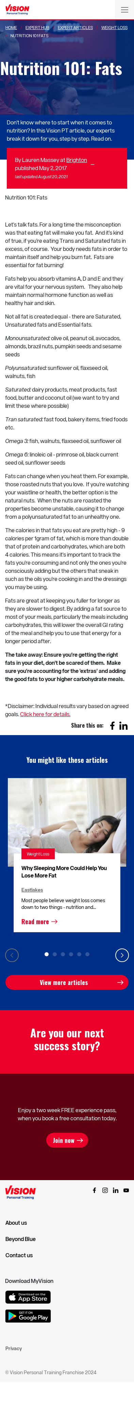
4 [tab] (71, 954)
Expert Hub (37, 27)
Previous (12, 955)
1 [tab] (47, 954)
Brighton (76, 159)
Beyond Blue (20, 1239)
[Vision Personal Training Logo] (17, 10)
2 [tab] (55, 954)
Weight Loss (114, 27)
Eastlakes (32, 890)
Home (11, 27)
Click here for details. (45, 714)
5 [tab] (79, 954)
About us (16, 1222)
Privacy (13, 1348)
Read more (35, 921)
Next (122, 955)
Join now (63, 1140)
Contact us (19, 1255)
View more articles (64, 982)
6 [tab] (87, 954)
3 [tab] (63, 954)
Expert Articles (75, 27)
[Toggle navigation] (124, 9)
